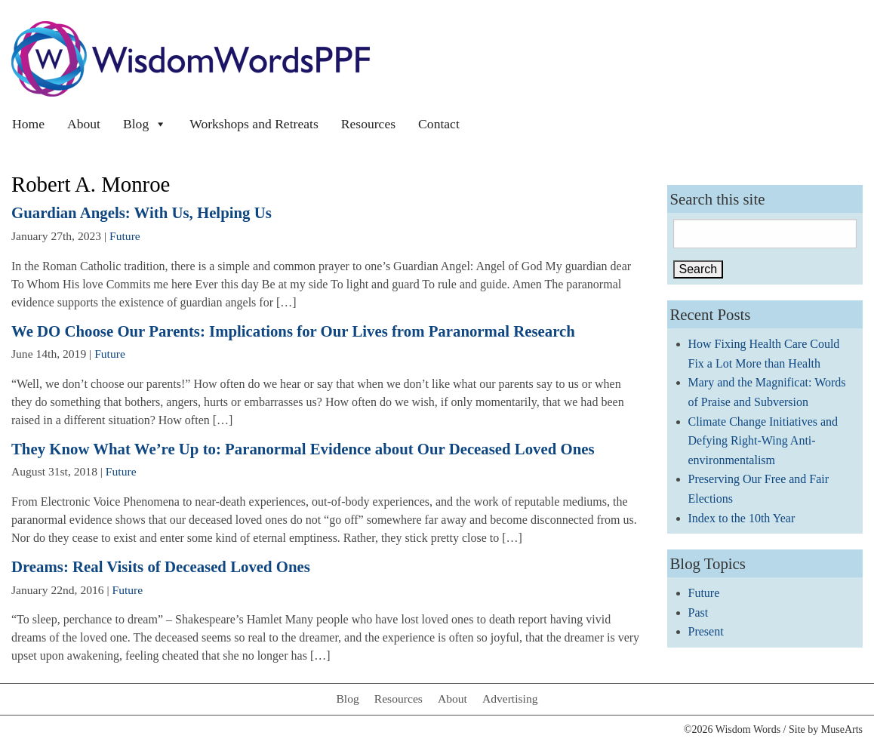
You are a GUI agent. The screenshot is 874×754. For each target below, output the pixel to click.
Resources (368, 123)
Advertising (510, 698)
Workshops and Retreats (254, 123)
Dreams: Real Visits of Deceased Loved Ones (160, 566)
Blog (145, 124)
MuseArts (842, 729)
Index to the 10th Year (742, 518)
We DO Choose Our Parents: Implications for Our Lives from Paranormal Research (293, 331)
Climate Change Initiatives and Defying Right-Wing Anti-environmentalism (763, 440)
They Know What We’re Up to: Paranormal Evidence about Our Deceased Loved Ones (303, 448)
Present (706, 631)
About (83, 123)
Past (698, 612)
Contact (439, 123)
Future (124, 235)
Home (28, 123)
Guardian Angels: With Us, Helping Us (141, 212)
